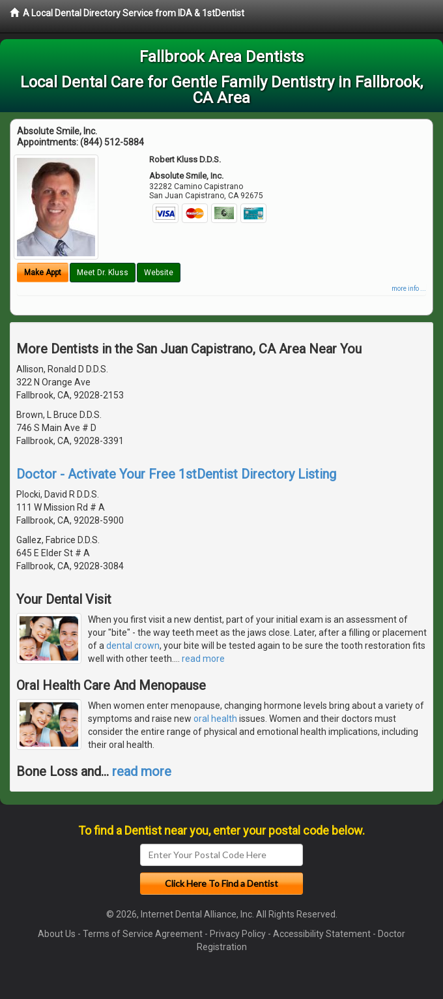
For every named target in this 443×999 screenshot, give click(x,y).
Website (158, 272)
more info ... (409, 288)
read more (203, 658)
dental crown (133, 645)
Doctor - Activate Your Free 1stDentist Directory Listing (176, 474)
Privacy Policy (238, 934)
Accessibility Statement (322, 934)
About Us (57, 934)
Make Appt (42, 272)
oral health (215, 718)
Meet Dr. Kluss (102, 272)
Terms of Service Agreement (143, 934)
